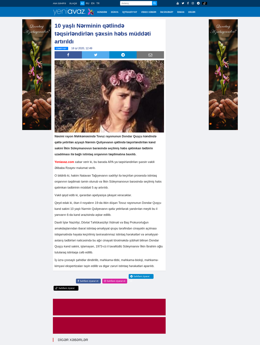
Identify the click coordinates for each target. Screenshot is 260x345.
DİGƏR (191, 12)
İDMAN (180, 12)
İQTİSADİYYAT (129, 12)
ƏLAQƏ (73, 3)
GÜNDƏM (102, 12)
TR (97, 3)
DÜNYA (114, 12)
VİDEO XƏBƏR (148, 12)
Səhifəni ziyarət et (88, 280)
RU (87, 3)
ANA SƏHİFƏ (59, 3)
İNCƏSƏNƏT (166, 12)
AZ (82, 3)
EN (92, 3)
